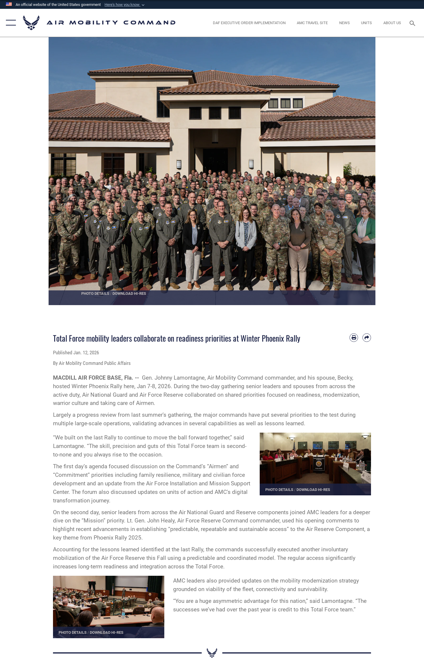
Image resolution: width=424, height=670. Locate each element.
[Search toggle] (413, 22)
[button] (125, 5)
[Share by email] (366, 337)
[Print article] (354, 337)
